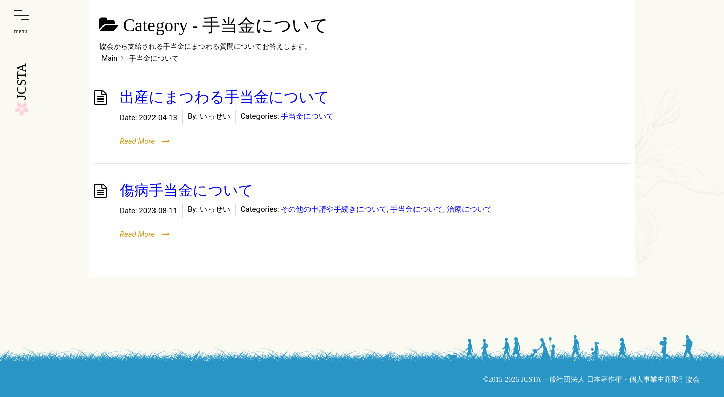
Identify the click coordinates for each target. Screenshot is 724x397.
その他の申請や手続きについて (334, 209)
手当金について (307, 116)
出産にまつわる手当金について (224, 97)
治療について (469, 209)
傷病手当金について (186, 191)
